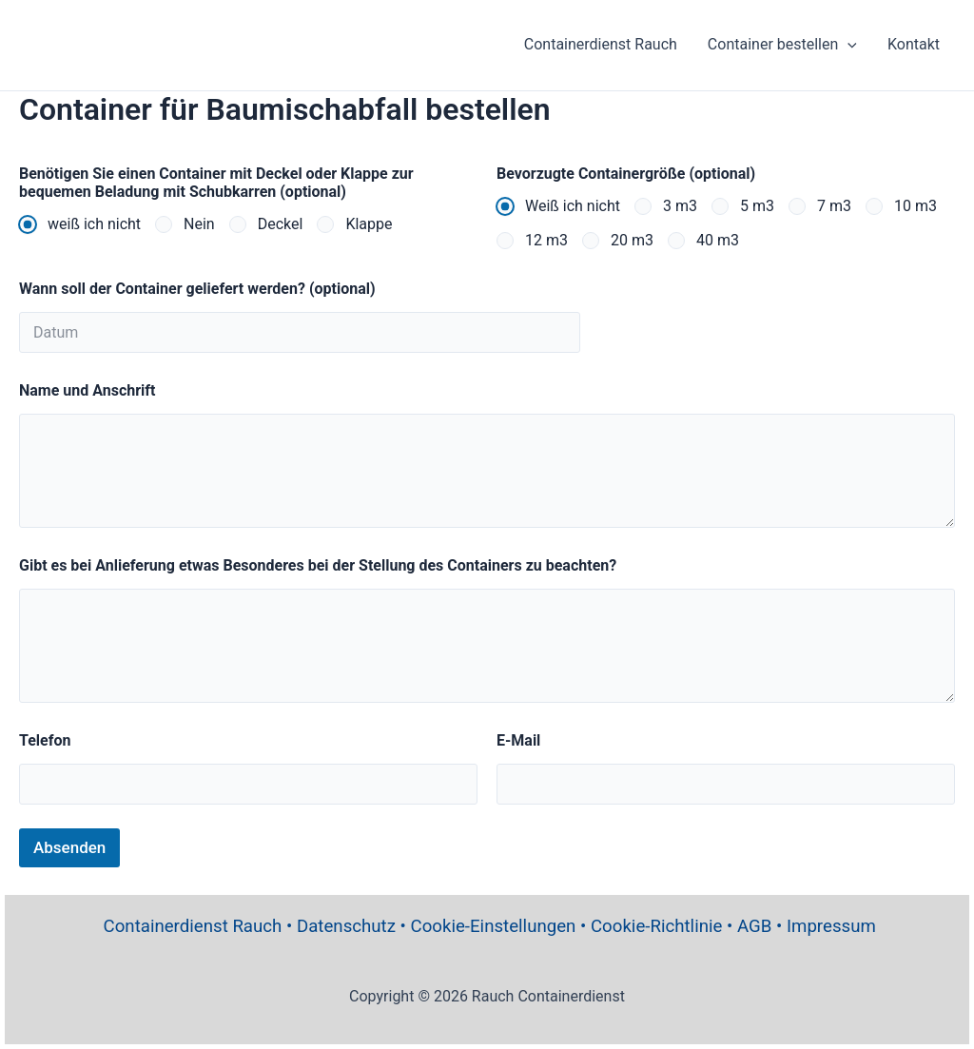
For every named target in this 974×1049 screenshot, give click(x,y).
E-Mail (518, 740)
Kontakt (913, 44)
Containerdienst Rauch (600, 44)
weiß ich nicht (94, 224)
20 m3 (632, 240)
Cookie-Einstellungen (493, 926)
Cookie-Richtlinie (656, 926)
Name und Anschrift (87, 390)
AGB (754, 926)
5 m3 (757, 206)
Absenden (69, 847)
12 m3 (546, 240)
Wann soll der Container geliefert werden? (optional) (197, 289)
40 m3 (717, 240)
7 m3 (834, 206)
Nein (199, 224)
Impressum (831, 926)
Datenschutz (346, 926)
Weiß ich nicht (572, 206)
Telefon (44, 740)
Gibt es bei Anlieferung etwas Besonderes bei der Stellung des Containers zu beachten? (317, 565)
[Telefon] (248, 784)
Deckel (280, 224)
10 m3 (915, 206)
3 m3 (680, 206)
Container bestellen (782, 45)
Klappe (368, 224)
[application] (847, 45)
